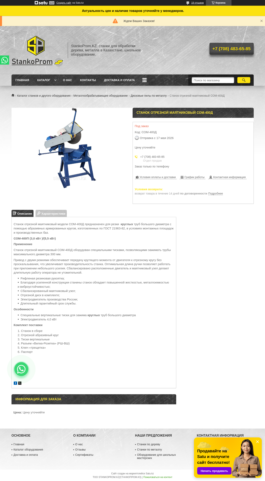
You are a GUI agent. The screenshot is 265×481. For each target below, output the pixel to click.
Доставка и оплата (119, 80)
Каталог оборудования (28, 449)
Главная (22, 80)
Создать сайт (64, 2)
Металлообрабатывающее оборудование (100, 95)
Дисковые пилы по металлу (149, 95)
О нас (67, 80)
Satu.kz (150, 473)
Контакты (88, 80)
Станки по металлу (149, 449)
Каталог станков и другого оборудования (43, 95)
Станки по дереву (148, 444)
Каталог (43, 80)
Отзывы (80, 449)
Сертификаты (84, 454)
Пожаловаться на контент (157, 477)
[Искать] (243, 80)
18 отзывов (197, 2)
